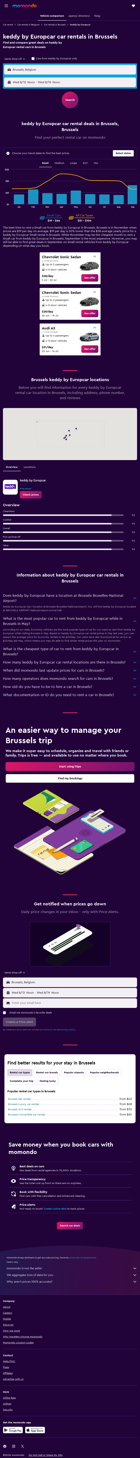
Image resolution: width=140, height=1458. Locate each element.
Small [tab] (45, 163)
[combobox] (15, 59)
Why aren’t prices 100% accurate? (72, 1281)
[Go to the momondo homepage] (25, 5)
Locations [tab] (30, 467)
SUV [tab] (85, 163)
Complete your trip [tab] (21, 1081)
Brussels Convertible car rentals (26, 1114)
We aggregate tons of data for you (72, 1275)
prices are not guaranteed (83, 1257)
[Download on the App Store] (35, 1430)
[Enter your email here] (73, 1002)
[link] (89, 278)
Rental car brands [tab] (47, 1072)
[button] (6, 6)
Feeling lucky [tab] (48, 1081)
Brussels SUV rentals (20, 1109)
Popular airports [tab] (74, 1072)
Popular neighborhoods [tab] (104, 1072)
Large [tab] (73, 163)
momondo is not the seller (72, 1268)
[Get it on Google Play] (13, 1430)
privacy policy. (68, 1029)
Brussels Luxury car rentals (23, 1104)
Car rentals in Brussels (55, 25)
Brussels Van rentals (19, 1099)
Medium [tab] (59, 163)
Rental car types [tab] (20, 1072)
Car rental (8, 25)
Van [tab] (96, 163)
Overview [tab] (12, 467)
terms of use (50, 1029)
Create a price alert (55, 1209)
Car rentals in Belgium (28, 25)
